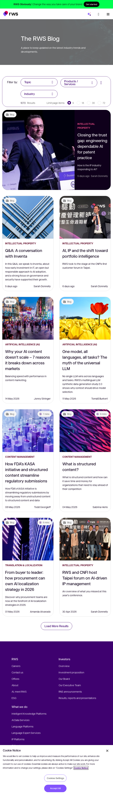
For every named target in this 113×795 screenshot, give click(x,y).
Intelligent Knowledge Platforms (29, 713)
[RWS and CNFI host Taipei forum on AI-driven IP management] (85, 539)
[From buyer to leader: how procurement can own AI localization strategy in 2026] (27, 539)
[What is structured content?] (85, 430)
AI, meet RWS (19, 691)
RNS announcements (70, 691)
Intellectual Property (86, 125)
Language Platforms (22, 726)
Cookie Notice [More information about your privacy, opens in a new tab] (81, 767)
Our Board (64, 678)
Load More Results (56, 626)
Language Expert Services (26, 732)
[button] (10, 13)
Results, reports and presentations (77, 698)
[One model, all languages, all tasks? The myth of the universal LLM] (85, 318)
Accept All (55, 788)
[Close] (107, 751)
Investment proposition (71, 672)
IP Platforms (18, 739)
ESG (14, 698)
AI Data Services (21, 720)
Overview (64, 666)
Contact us (17, 672)
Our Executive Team (70, 685)
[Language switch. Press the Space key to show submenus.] (98, 13)
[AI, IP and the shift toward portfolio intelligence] (85, 217)
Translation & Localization (23, 565)
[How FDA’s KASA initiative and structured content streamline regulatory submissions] (27, 430)
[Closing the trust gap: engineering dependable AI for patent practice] (38, 150)
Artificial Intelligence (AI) (22, 344)
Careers (16, 666)
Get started (91, 4)
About (15, 685)
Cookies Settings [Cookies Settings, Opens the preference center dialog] (55, 778)
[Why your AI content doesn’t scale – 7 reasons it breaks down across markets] (27, 318)
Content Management (20, 456)
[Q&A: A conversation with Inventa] (27, 217)
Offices (15, 678)
